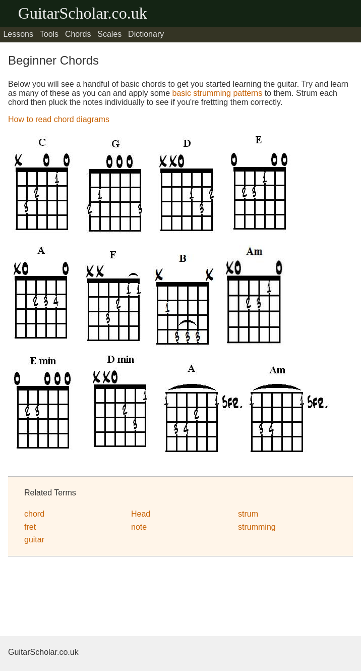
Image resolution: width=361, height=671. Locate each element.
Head (140, 514)
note (139, 527)
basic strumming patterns (217, 93)
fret (30, 527)
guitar (34, 539)
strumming (257, 527)
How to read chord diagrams (58, 119)
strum (248, 514)
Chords (78, 34)
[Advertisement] (88, 598)
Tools (49, 34)
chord (34, 514)
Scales (109, 34)
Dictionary (146, 34)
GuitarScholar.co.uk (82, 13)
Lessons (18, 34)
